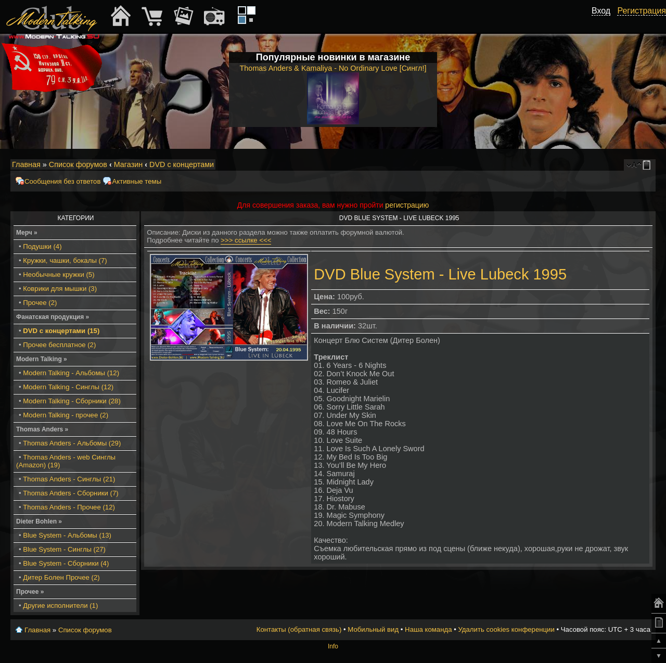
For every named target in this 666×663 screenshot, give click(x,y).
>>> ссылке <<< (246, 240)
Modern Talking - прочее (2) (65, 415)
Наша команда (428, 629)
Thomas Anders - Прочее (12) (69, 507)
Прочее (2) (40, 303)
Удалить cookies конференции (506, 629)
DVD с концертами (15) (61, 331)
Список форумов (78, 164)
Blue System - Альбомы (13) (67, 535)
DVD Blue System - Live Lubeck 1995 (440, 274)
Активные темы (136, 181)
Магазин (128, 164)
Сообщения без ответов (62, 181)
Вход (601, 10)
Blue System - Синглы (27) (64, 549)
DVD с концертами (181, 164)
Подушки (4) (42, 246)
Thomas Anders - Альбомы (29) (72, 443)
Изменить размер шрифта (634, 165)
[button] (604, 22)
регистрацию (407, 205)
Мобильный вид (648, 165)
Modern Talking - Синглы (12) (68, 387)
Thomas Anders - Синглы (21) (69, 479)
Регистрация (641, 10)
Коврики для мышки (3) (60, 288)
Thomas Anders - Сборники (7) (70, 493)
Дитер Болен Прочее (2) (61, 577)
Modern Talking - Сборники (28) (72, 401)
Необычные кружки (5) (58, 274)
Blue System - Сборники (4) (66, 563)
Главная (26, 164)
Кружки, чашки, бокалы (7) (65, 260)
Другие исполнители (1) (60, 605)
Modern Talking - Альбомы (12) (71, 373)
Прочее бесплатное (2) (59, 345)
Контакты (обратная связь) (299, 629)
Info (333, 646)
